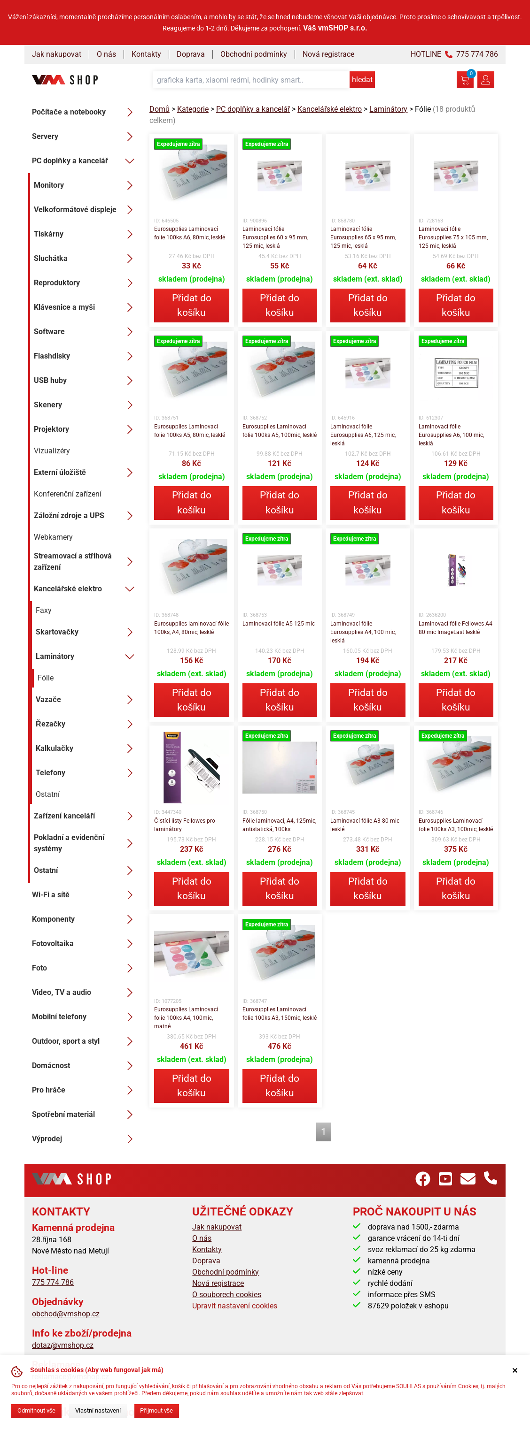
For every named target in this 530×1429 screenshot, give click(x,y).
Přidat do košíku (191, 305)
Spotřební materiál (85, 1114)
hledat (362, 79)
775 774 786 (53, 1282)
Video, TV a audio (85, 992)
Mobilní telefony (85, 1017)
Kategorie (193, 109)
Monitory (86, 185)
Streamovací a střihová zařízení (86, 561)
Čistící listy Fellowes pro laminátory (184, 825)
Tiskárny (86, 234)
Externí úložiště (86, 472)
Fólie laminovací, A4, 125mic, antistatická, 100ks (279, 825)
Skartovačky (87, 632)
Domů (159, 109)
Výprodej (85, 1139)
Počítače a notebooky (85, 112)
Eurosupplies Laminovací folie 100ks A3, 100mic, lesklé (456, 825)
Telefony (87, 772)
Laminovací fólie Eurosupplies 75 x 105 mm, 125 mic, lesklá (453, 237)
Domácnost (85, 1065)
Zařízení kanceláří (86, 816)
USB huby (86, 380)
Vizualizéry (52, 450)
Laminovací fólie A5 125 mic (278, 623)
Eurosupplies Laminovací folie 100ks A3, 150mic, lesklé (279, 1013)
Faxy (44, 610)
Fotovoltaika (85, 943)
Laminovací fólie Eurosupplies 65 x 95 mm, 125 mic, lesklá (363, 237)
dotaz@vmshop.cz (63, 1345)
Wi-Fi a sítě (85, 894)
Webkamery (53, 537)
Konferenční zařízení (67, 493)
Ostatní (48, 794)
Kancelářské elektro (86, 589)
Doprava (191, 54)
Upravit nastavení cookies (234, 1305)
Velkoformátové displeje (86, 209)
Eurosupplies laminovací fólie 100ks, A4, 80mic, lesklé (191, 627)
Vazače (87, 699)
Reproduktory (86, 283)
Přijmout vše (156, 1410)
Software (86, 331)
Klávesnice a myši (86, 307)
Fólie (46, 677)
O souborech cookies (226, 1294)
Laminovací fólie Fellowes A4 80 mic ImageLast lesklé (455, 627)
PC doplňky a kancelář (85, 161)
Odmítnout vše (36, 1410)
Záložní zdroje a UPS (86, 515)
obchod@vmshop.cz (66, 1313)
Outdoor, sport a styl (85, 1041)
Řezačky (87, 724)
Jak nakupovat (56, 54)
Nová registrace (328, 54)
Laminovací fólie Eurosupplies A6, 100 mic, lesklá (451, 435)
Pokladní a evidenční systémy (86, 843)
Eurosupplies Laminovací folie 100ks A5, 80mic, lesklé (189, 430)
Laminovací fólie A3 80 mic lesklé (364, 825)
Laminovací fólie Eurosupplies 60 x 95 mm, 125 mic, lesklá (275, 237)
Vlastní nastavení (98, 1410)
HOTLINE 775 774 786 (454, 54)
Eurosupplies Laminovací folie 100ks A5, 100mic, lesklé (279, 430)
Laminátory (87, 656)
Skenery (86, 405)
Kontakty (146, 54)
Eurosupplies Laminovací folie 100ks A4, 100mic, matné (186, 1018)
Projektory (86, 429)
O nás (106, 54)
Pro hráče (85, 1090)
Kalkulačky (87, 748)
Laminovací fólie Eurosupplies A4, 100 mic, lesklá (363, 632)
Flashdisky (86, 356)
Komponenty (85, 919)
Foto (85, 968)
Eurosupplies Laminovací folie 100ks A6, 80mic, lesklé (189, 233)
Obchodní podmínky (253, 54)
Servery (85, 136)
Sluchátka (86, 258)
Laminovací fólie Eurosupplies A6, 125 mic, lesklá (363, 435)
